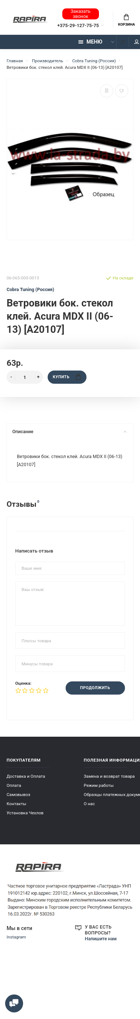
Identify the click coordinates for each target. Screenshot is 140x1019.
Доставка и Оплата (26, 776)
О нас (89, 803)
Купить (67, 377)
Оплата (14, 785)
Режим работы (99, 785)
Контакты (16, 803)
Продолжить (95, 687)
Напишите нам (101, 938)
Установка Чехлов (25, 812)
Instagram (16, 937)
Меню (90, 42)
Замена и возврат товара (109, 776)
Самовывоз (18, 794)
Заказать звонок (81, 13)
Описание (69, 431)
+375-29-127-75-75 (78, 25)
